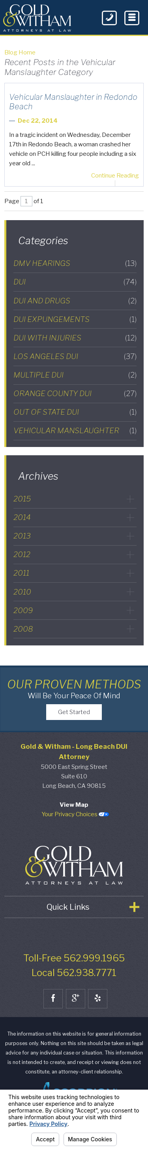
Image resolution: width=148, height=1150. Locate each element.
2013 (22, 535)
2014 (22, 517)
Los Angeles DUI (75, 356)
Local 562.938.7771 (74, 983)
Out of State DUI (75, 412)
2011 (21, 573)
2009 (23, 610)
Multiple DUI (75, 375)
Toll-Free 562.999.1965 (74, 969)
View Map (74, 815)
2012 (21, 554)
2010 (22, 592)
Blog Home (20, 52)
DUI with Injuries (75, 338)
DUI (75, 282)
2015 (22, 498)
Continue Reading (115, 175)
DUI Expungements (75, 319)
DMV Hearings (75, 263)
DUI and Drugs (75, 301)
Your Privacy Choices (75, 825)
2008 (23, 629)
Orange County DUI (75, 393)
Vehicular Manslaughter (75, 430)
